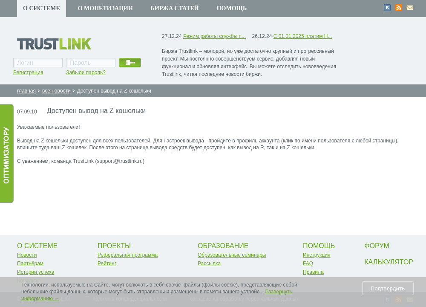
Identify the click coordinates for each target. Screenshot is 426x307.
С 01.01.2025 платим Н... (302, 36)
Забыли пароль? (86, 72)
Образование (223, 245)
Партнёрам (30, 263)
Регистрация (28, 72)
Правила (313, 272)
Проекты (114, 245)
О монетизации (105, 8)
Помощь (232, 8)
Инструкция (317, 255)
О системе (41, 8)
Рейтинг (107, 263)
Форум (376, 245)
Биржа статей (175, 8)
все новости (56, 91)
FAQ (308, 263)
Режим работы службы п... (214, 36)
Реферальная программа (128, 255)
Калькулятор (388, 262)
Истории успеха (35, 272)
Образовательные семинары (232, 255)
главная (26, 91)
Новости (27, 255)
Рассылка (209, 263)
